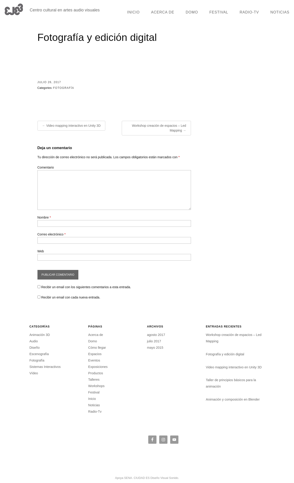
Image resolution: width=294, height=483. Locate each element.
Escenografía (39, 354)
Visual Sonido (169, 478)
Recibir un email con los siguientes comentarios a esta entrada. (86, 287)
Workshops (96, 386)
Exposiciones (98, 367)
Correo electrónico (51, 234)
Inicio (133, 12)
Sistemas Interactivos (45, 367)
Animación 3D (39, 335)
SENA (128, 478)
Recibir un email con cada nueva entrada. (70, 297)
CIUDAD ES (142, 478)
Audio (33, 341)
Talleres (94, 379)
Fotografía (63, 88)
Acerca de (162, 12)
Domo (192, 12)
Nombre (44, 217)
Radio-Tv (249, 12)
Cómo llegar (97, 347)
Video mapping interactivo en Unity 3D (73, 125)
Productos (95, 373)
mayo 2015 (155, 347)
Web (40, 251)
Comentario (45, 167)
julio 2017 (154, 341)
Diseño (34, 347)
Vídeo (33, 373)
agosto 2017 (156, 335)
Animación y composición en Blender (233, 399)
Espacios (94, 354)
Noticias (279, 12)
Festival (218, 12)
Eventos (94, 360)
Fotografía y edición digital (225, 354)
